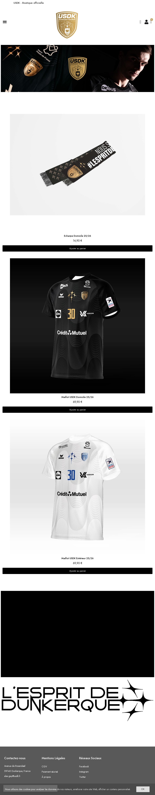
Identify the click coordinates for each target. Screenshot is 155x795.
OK (141, 789)
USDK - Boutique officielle (29, 3)
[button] (140, 22)
